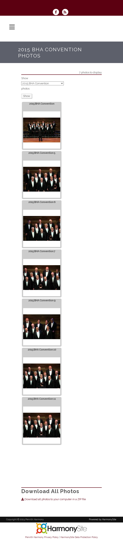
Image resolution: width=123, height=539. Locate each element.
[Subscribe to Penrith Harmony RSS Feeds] (66, 12)
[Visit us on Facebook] (57, 12)
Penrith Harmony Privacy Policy (42, 537)
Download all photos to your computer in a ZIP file (53, 499)
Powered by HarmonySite (102, 519)
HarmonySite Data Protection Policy (79, 537)
